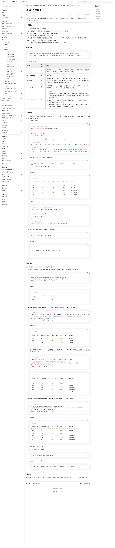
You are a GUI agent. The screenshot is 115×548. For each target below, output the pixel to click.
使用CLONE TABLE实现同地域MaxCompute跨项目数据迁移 (70, 491)
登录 (110, 2)
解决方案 (26, 2)
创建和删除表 (52, 103)
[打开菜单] (2, 2)
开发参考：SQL (56, 10)
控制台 (100, 2)
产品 (21, 2)
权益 (31, 2)
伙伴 (44, 2)
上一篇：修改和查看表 (33, 497)
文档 (93, 2)
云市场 (39, 2)
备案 (97, 2)
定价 (35, 2)
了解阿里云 (53, 2)
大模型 (16, 2)
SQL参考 (63, 10)
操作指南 (49, 10)
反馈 (60, 505)
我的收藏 (87, 19)
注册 (104, 2)
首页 (27, 10)
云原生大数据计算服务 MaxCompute (17, 6)
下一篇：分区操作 (84, 497)
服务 (48, 2)
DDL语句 (69, 10)
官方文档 (4, 6)
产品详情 (79, 19)
